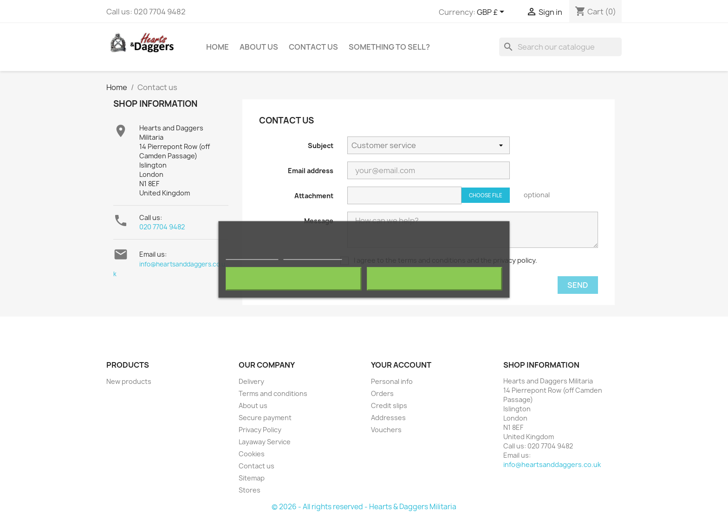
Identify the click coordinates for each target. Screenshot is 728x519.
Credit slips (389, 405)
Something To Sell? (389, 47)
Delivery (251, 381)
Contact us (256, 465)
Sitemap (252, 478)
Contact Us (313, 47)
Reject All (293, 279)
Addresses (388, 417)
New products (128, 381)
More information (252, 256)
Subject (320, 145)
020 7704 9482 (162, 226)
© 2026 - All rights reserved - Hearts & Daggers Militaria (364, 507)
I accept (435, 279)
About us (259, 47)
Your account (401, 365)
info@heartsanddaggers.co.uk (552, 464)
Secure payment (265, 417)
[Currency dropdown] (492, 12)
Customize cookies (312, 256)
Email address (310, 170)
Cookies (252, 453)
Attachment (313, 195)
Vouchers (386, 429)
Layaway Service (265, 441)
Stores (249, 490)
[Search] (560, 47)
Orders (382, 393)
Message (318, 220)
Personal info (392, 381)
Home (217, 47)
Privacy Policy (260, 429)
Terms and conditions (273, 393)
